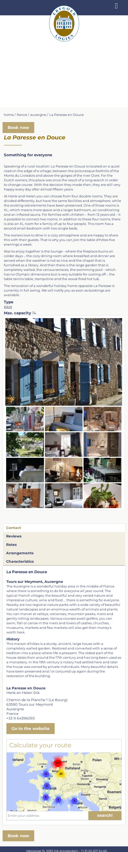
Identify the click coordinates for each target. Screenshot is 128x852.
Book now (18, 127)
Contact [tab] (13, 527)
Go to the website (30, 728)
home (9, 115)
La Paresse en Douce (66, 115)
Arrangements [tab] (19, 553)
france (22, 115)
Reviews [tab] (13, 536)
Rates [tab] (11, 544)
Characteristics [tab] (20, 561)
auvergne (38, 115)
